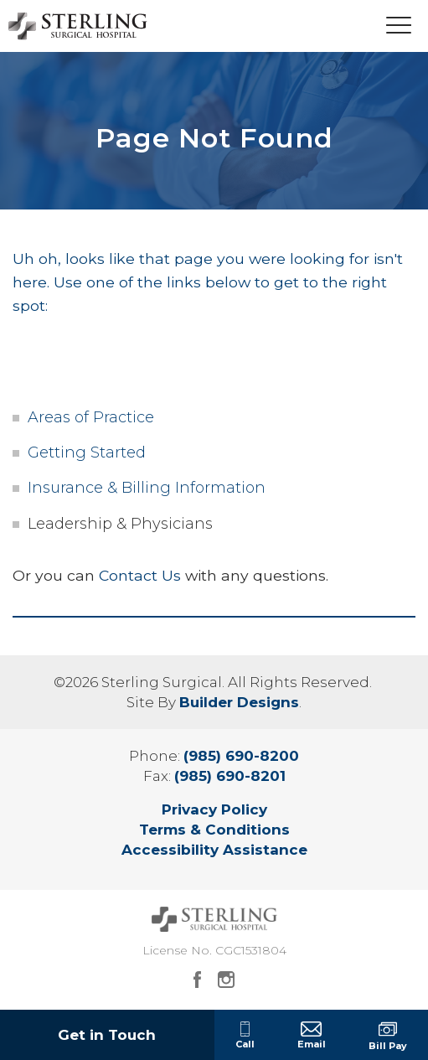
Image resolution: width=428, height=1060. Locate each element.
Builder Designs (239, 702)
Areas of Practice (91, 417)
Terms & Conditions (214, 829)
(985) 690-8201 (230, 776)
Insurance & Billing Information (147, 487)
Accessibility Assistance (214, 849)
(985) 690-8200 (241, 755)
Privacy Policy (214, 809)
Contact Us (140, 575)
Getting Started (87, 452)
